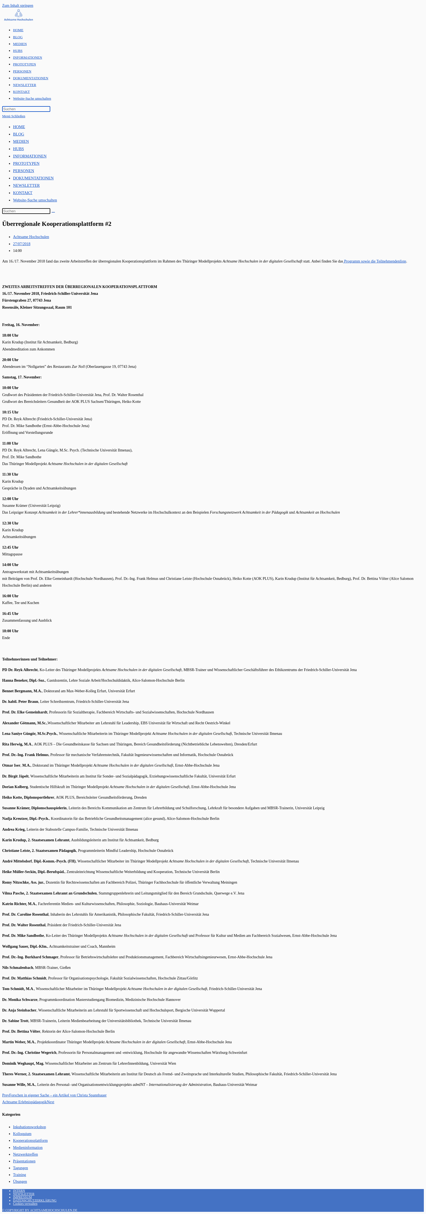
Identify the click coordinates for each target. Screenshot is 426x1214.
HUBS (18, 149)
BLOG (18, 134)
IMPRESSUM (22, 1197)
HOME (19, 127)
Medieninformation (28, 1148)
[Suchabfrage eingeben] (26, 109)
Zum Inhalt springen (17, 6)
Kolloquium (22, 1134)
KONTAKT (22, 193)
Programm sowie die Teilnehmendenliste (374, 261)
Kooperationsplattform (30, 1141)
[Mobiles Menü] (13, 116)
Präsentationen (24, 1161)
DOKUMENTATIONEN (33, 178)
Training (19, 1175)
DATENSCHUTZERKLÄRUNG (35, 1200)
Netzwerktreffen (25, 1154)
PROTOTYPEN (26, 163)
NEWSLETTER (26, 185)
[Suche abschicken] (53, 212)
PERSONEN (23, 171)
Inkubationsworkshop (29, 1127)
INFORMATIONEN (29, 156)
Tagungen (20, 1168)
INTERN (19, 1191)
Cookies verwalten (25, 1204)
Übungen (20, 1182)
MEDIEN (21, 141)
